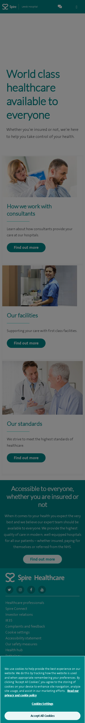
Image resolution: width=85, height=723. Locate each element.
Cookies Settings (42, 705)
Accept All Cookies (42, 717)
